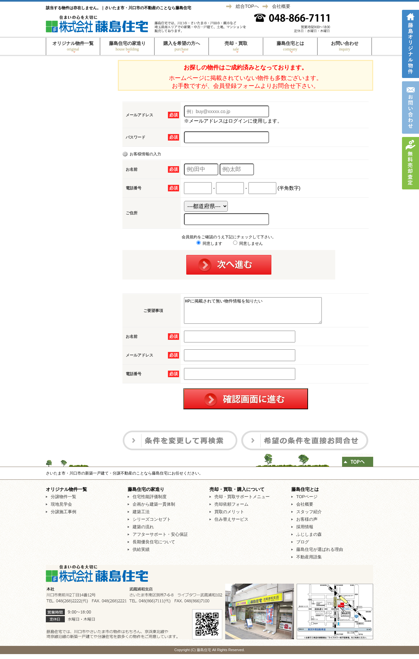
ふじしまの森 (309, 539)
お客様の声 (307, 524)
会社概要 (281, 6)
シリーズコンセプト (152, 524)
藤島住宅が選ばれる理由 (319, 554)
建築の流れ (143, 531)
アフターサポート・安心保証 (160, 539)
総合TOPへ (247, 6)
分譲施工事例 (63, 516)
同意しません (248, 243)
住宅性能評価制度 (150, 501)
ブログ (302, 546)
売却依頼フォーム (231, 509)
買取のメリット (229, 516)
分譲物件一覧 (63, 501)
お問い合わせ (345, 46)
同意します (209, 243)
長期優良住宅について (154, 546)
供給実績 (141, 554)
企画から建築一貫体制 (154, 509)
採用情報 (304, 531)
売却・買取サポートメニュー (242, 501)
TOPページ (307, 501)
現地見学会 (61, 509)
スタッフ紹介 (309, 516)
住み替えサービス (231, 524)
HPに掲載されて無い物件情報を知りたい (261, 313)
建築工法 (141, 516)
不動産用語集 (309, 561)
